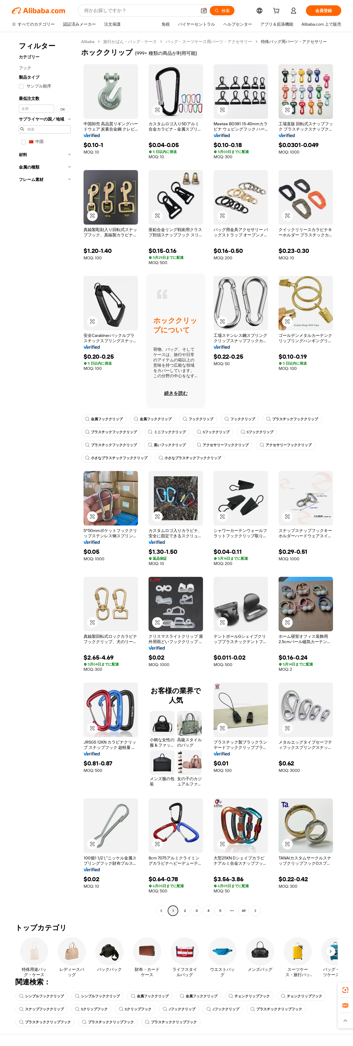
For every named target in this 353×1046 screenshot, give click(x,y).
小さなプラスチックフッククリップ (116, 458)
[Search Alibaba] (140, 10)
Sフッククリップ (213, 432)
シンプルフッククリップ (41, 996)
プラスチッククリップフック (276, 1009)
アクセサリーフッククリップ (223, 445)
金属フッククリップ (104, 419)
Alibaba (87, 41)
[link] (345, 990)
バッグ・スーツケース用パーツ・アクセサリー (209, 41)
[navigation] (44, 476)
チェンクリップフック (249, 996)
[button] (203, 10)
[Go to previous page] (161, 910)
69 (244, 911)
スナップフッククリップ (41, 1009)
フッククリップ (198, 419)
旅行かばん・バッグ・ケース (130, 41)
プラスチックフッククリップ (292, 419)
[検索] (222, 10)
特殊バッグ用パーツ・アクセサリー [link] (294, 41)
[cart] (277, 11)
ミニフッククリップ (167, 432)
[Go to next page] (255, 910)
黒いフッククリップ (167, 445)
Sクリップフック (91, 1009)
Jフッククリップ (179, 1009)
